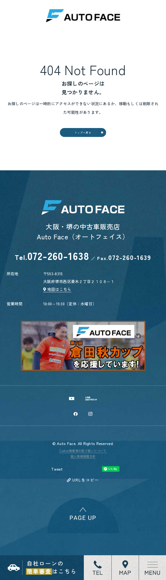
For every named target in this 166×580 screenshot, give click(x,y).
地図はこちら (59, 308)
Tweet (57, 497)
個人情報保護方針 (83, 485)
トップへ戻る (82, 142)
